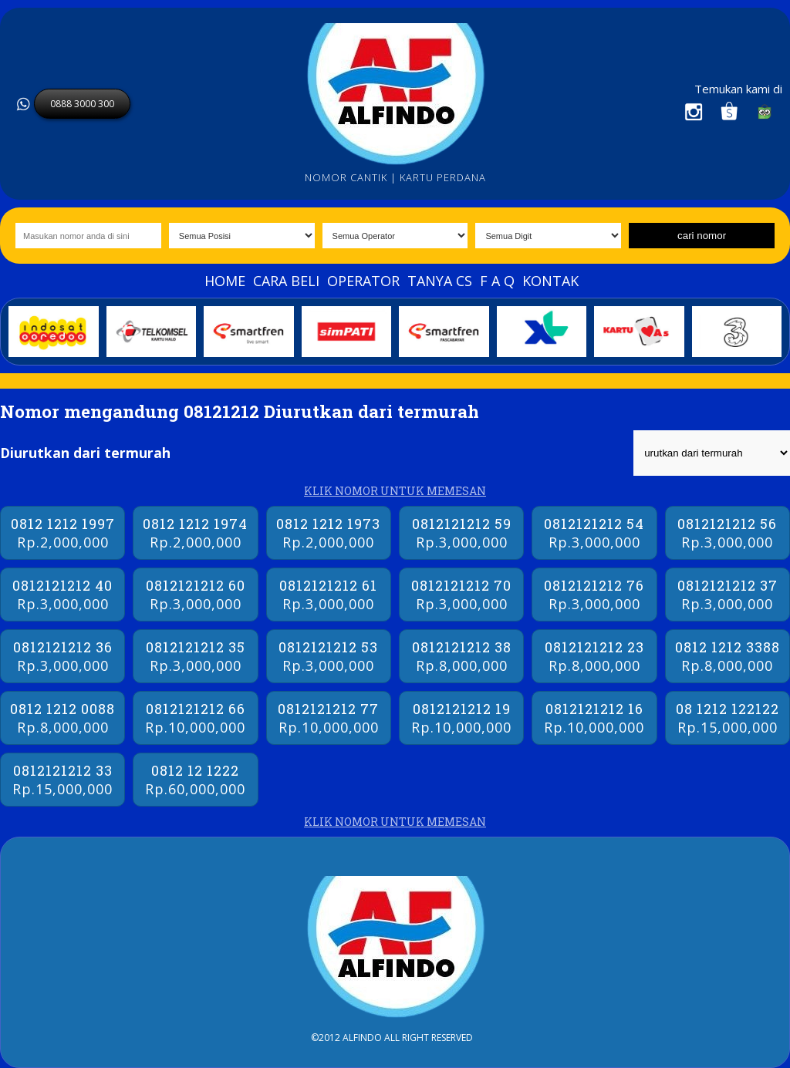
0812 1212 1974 (195, 532)
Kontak (550, 280)
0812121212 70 (461, 594)
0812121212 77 (329, 717)
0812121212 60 (195, 594)
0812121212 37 (728, 594)
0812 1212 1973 (329, 532)
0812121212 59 (461, 532)
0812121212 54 (594, 532)
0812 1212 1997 (62, 532)
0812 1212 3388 (728, 656)
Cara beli (286, 280)
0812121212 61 (329, 594)
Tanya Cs (439, 280)
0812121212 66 (195, 717)
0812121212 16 (594, 717)
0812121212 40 (62, 594)
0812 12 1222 (195, 779)
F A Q (497, 280)
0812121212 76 (594, 594)
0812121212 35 (195, 656)
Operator (363, 280)
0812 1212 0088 (62, 717)
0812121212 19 (461, 717)
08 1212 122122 (728, 717)
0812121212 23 (594, 656)
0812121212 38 (461, 656)
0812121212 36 (62, 656)
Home (224, 280)
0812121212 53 (329, 656)
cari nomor (701, 235)
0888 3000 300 (82, 103)
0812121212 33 (62, 779)
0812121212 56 (728, 532)
